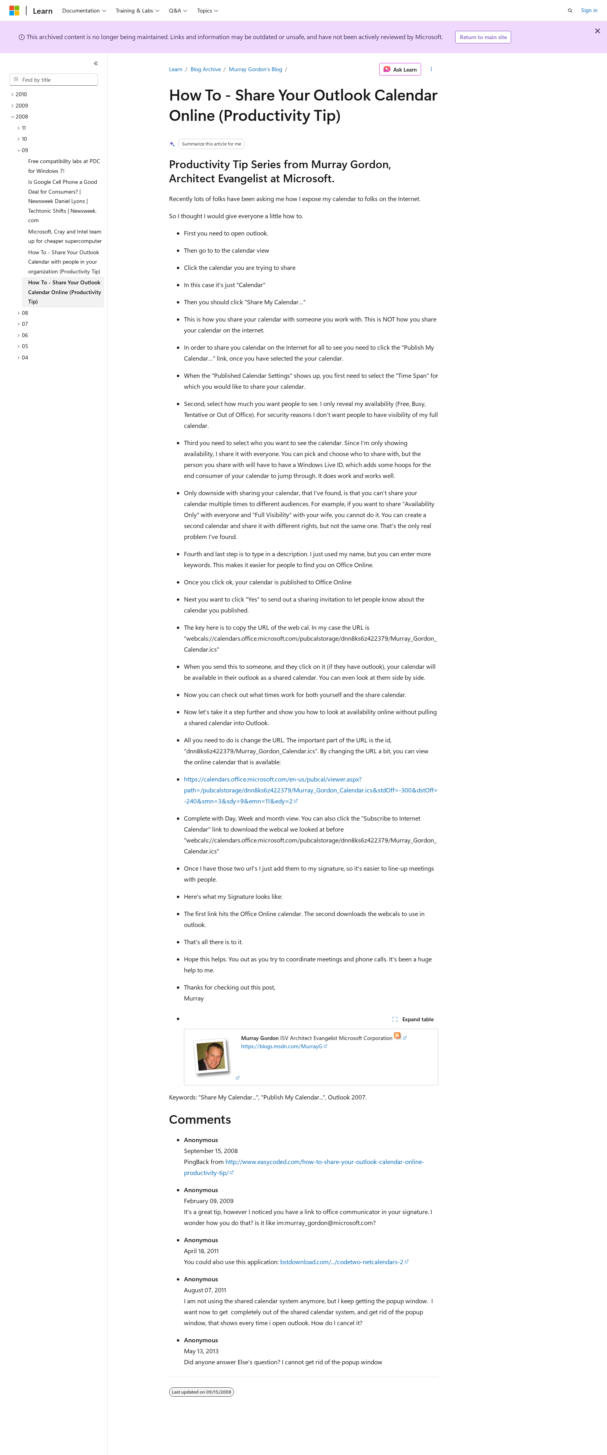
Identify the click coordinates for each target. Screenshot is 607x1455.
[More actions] (431, 69)
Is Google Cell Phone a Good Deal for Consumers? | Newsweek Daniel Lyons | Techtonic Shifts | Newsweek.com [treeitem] (62, 201)
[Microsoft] (14, 10)
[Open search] (570, 11)
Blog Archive (206, 69)
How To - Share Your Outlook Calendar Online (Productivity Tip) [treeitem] (64, 291)
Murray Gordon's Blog (255, 69)
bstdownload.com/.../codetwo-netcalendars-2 (341, 1261)
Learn (175, 69)
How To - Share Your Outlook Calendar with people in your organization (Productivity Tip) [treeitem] (64, 261)
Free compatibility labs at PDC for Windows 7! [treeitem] (64, 165)
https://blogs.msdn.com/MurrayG (281, 1046)
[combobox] (53, 80)
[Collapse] (96, 63)
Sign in (589, 10)
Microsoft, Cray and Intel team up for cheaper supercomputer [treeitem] (65, 236)
